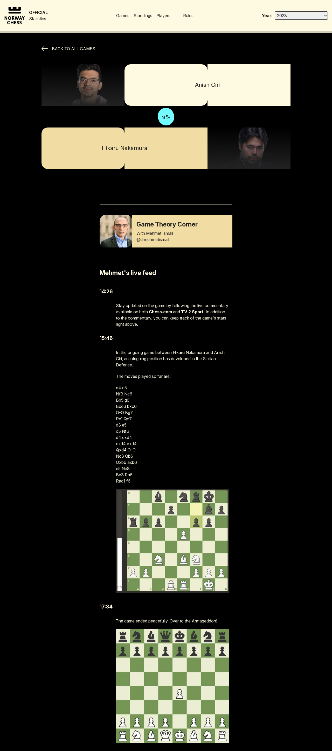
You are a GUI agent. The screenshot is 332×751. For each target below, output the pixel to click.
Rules (188, 15)
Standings (143, 15)
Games (122, 15)
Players (163, 15)
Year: (267, 15)
